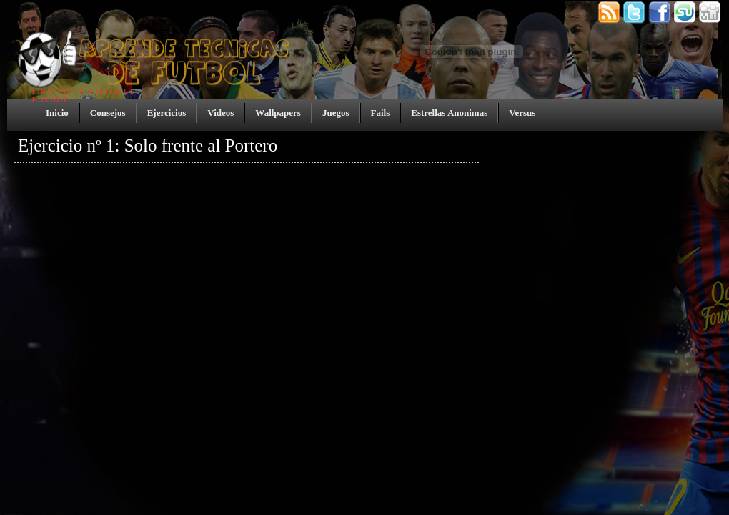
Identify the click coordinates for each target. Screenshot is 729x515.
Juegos (335, 112)
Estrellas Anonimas (449, 112)
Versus (522, 112)
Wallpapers (278, 112)
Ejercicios (167, 112)
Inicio (57, 112)
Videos (220, 112)
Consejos (108, 112)
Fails (380, 112)
